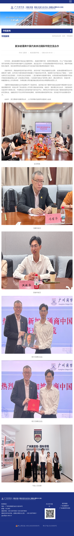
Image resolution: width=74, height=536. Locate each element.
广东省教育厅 (65, 506)
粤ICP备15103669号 (50, 526)
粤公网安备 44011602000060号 (29, 526)
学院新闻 (70, 36)
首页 (63, 36)
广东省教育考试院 (64, 508)
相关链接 (64, 503)
